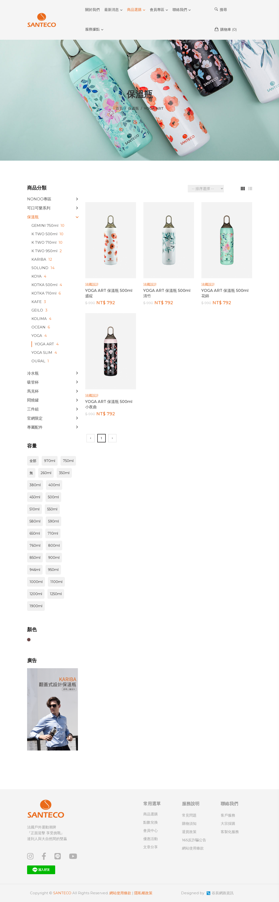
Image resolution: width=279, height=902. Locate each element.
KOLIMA (42, 318)
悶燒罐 (33, 400)
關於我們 (92, 9)
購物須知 (189, 823)
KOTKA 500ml (47, 284)
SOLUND (43, 267)
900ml (54, 557)
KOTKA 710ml (46, 293)
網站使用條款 (193, 848)
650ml (35, 533)
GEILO (40, 310)
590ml (53, 521)
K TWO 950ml (47, 251)
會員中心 (150, 830)
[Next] (112, 438)
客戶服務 (228, 815)
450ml (35, 497)
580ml (35, 521)
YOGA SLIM (44, 352)
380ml (35, 485)
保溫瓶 (33, 217)
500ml (53, 497)
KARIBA (42, 259)
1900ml (36, 606)
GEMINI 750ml (48, 225)
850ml (35, 557)
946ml (35, 570)
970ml (49, 461)
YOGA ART (47, 344)
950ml (53, 570)
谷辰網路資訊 (223, 893)
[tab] (241, 189)
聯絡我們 (180, 9)
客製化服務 (230, 831)
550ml (52, 509)
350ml (64, 473)
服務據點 (92, 29)
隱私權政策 (143, 893)
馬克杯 (33, 391)
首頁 (119, 108)
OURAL (40, 361)
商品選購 (134, 9)
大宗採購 (228, 823)
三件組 (33, 409)
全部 (33, 461)
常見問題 (189, 815)
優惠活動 (150, 838)
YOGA (39, 335)
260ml (46, 473)
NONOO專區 (39, 199)
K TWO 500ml (48, 234)
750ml (68, 461)
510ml (34, 509)
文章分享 (150, 847)
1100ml (56, 582)
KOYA (39, 276)
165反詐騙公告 (194, 840)
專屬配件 (35, 427)
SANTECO (62, 893)
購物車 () (226, 29)
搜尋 (221, 9)
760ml (35, 545)
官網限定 (35, 418)
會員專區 (157, 9)
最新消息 (111, 9)
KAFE (39, 301)
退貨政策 (189, 831)
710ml (53, 533)
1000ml (36, 582)
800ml (54, 545)
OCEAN (41, 327)
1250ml (56, 594)
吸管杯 (33, 382)
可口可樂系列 (38, 208)
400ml (54, 485)
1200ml (36, 594)
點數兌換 (150, 822)
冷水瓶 (33, 373)
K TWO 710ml (47, 242)
